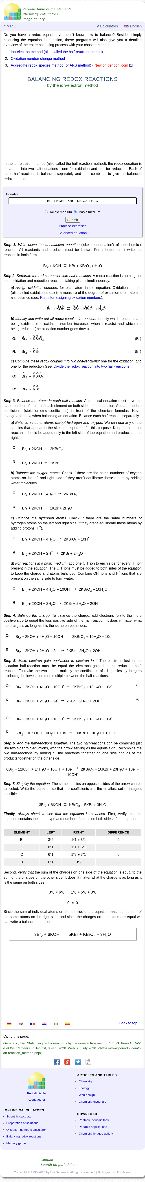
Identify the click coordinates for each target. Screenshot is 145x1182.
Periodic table (36, 1093)
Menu (10, 26)
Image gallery (33, 19)
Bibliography (106, 1172)
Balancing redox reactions (23, 1136)
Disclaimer (124, 1172)
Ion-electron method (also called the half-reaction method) (57, 52)
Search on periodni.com (60, 1164)
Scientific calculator (19, 1116)
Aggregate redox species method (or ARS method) (51, 65)
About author (36, 1099)
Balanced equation (73, 233)
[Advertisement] (72, 125)
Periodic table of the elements (47, 9)
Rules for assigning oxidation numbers (70, 297)
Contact (47, 1160)
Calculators (107, 26)
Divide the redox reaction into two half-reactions (91, 366)
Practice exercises (72, 226)
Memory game (16, 1143)
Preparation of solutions (22, 1123)
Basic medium (89, 212)
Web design (87, 1095)
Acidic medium (61, 212)
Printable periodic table (94, 1120)
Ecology (84, 1088)
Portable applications (93, 1126)
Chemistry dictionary (92, 1101)
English (133, 26)
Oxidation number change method (38, 58)
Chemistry (85, 1081)
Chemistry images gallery (96, 1133)
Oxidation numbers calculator (26, 1129)
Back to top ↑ (129, 1023)
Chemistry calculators (40, 14)
